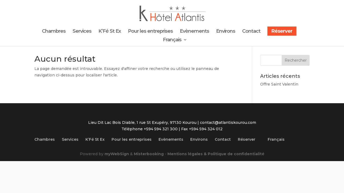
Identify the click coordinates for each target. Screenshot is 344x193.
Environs (225, 31)
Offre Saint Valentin (279, 84)
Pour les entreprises (150, 31)
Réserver (281, 31)
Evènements (194, 31)
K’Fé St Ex (109, 31)
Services (82, 31)
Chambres (54, 31)
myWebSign (117, 153)
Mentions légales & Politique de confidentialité (215, 153)
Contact (251, 31)
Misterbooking (149, 153)
